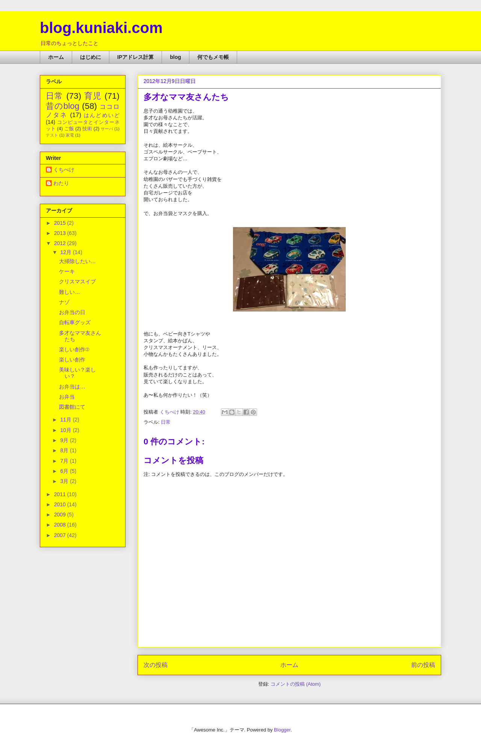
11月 (66, 420)
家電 (70, 135)
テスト (52, 135)
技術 (87, 128)
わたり (61, 183)
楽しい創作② (74, 349)
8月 (65, 450)
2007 (60, 535)
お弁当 (67, 397)
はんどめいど (101, 115)
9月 (65, 440)
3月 (65, 481)
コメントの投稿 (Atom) (296, 684)
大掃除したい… (77, 261)
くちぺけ (63, 170)
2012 (60, 243)
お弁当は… (72, 387)
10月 (66, 430)
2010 (60, 504)
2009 (60, 515)
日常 (166, 422)
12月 (66, 252)
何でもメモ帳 (213, 57)
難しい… (69, 292)
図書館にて (72, 407)
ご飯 (69, 128)
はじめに (90, 57)
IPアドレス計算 (135, 57)
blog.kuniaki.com (101, 28)
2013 (60, 233)
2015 (60, 223)
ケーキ (67, 271)
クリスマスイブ (77, 281)
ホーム (56, 57)
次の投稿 (156, 665)
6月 (65, 471)
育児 (93, 96)
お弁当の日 (72, 312)
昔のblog (62, 106)
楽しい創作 (72, 360)
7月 (65, 461)
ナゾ (64, 302)
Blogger (282, 730)
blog (175, 57)
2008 (60, 525)
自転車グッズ (75, 322)
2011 (60, 494)
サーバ (107, 128)
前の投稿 (423, 665)
